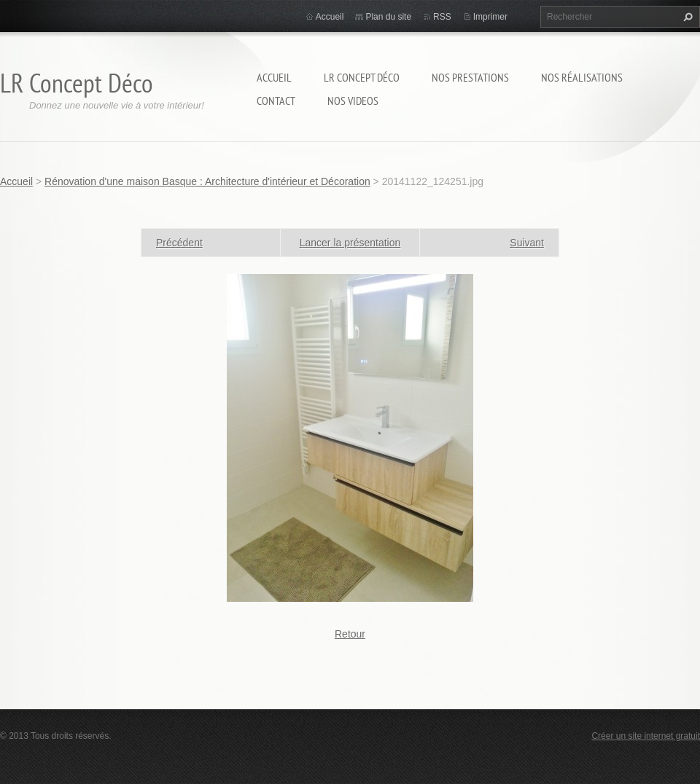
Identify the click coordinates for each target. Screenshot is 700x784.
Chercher (686, 17)
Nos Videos (352, 100)
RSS (442, 17)
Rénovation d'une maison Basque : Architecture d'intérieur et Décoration (207, 181)
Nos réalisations (582, 77)
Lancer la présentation (350, 242)
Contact (276, 100)
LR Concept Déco (362, 77)
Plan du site (388, 17)
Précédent (179, 242)
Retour (350, 634)
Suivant (527, 242)
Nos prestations (470, 77)
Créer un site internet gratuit (645, 736)
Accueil (274, 77)
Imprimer (490, 17)
